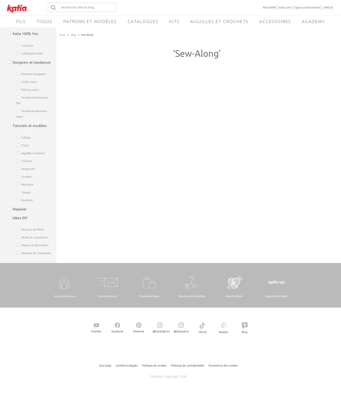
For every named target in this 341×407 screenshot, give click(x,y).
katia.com (285, 7)
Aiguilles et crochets (219, 21)
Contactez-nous (107, 296)
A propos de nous (64, 296)
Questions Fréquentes (191, 296)
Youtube (96, 331)
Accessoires (275, 21)
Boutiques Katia (149, 296)
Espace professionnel (307, 7)
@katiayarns (181, 331)
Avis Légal (105, 365)
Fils (21, 21)
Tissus (44, 21)
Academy (313, 21)
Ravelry (223, 332)
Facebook (117, 331)
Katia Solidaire (234, 296)
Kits (174, 21)
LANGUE (328, 7)
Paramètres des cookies (223, 365)
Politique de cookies (154, 365)
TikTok (202, 332)
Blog (73, 35)
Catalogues (142, 21)
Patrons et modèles (90, 21)
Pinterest (138, 331)
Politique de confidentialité (187, 365)
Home (63, 35)
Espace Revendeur (276, 296)
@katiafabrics (161, 331)
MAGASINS (269, 7)
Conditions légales (126, 365)
